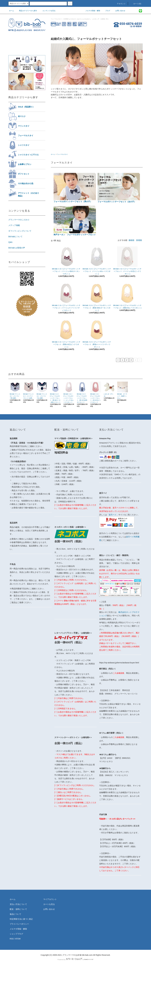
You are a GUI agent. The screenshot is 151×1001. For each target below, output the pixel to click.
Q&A (10, 242)
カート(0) (135, 4)
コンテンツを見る (47, 11)
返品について (15, 914)
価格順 (131, 240)
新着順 (139, 240)
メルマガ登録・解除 (91, 11)
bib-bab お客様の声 (16, 248)
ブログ (106, 11)
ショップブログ (16, 934)
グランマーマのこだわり (18, 220)
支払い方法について (18, 904)
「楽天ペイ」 (112, 515)
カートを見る (49, 904)
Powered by (75, 959)
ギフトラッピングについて (19, 231)
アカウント (120, 4)
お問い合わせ (118, 11)
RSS (12, 939)
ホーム (11, 11)
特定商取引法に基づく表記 (21, 919)
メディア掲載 (14, 225)
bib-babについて (15, 236)
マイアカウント (50, 899)
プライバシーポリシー (19, 924)
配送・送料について (18, 909)
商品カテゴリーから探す (26, 11)
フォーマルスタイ (62, 154)
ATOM (18, 939)
